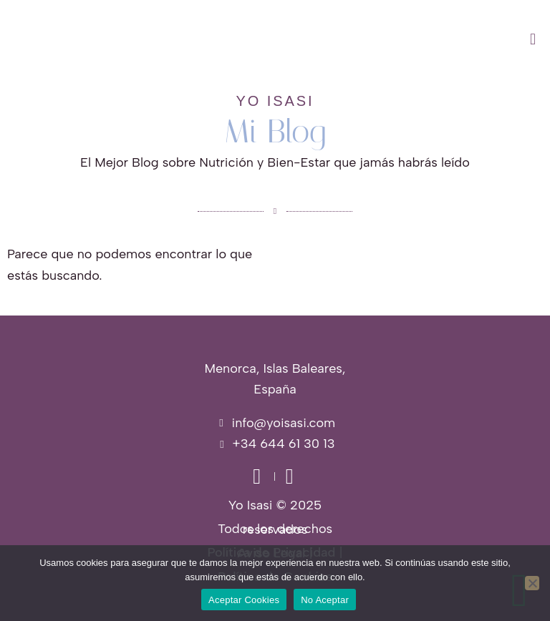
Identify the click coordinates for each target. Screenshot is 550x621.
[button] (344, 39)
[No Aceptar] (532, 583)
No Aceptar (325, 600)
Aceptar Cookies (243, 600)
